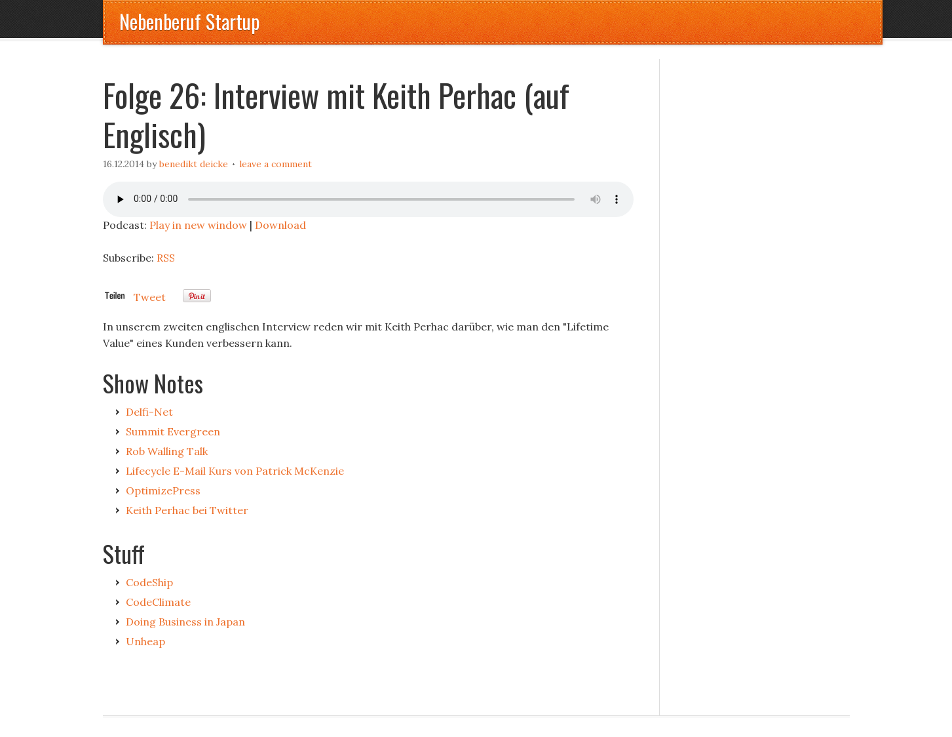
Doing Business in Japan (185, 621)
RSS (166, 257)
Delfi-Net (149, 411)
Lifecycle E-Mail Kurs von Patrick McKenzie (235, 470)
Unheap (145, 641)
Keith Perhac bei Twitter (187, 510)
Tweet (150, 297)
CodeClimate (158, 601)
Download (280, 224)
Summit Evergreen (173, 431)
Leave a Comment (275, 164)
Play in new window (198, 224)
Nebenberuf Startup (189, 21)
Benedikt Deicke (193, 164)
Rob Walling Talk (167, 451)
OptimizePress (163, 490)
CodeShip (149, 582)
